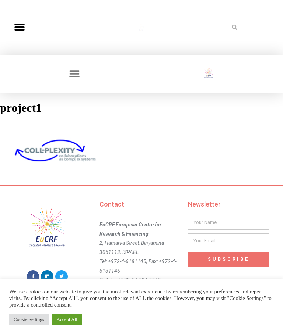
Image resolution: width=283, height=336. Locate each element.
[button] (19, 27)
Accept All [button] (67, 319)
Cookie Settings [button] (29, 319)
